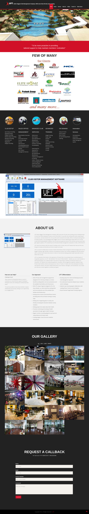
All (38, 343)
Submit (18, 497)
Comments (18, 483)
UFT (53, 511)
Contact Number (20, 476)
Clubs (45, 343)
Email (17, 470)
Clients (55, 6)
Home (51, 6)
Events (49, 343)
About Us (64, 6)
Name (17, 463)
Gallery (68, 6)
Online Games (79, 6)
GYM (41, 343)
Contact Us (73, 6)
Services (59, 6)
